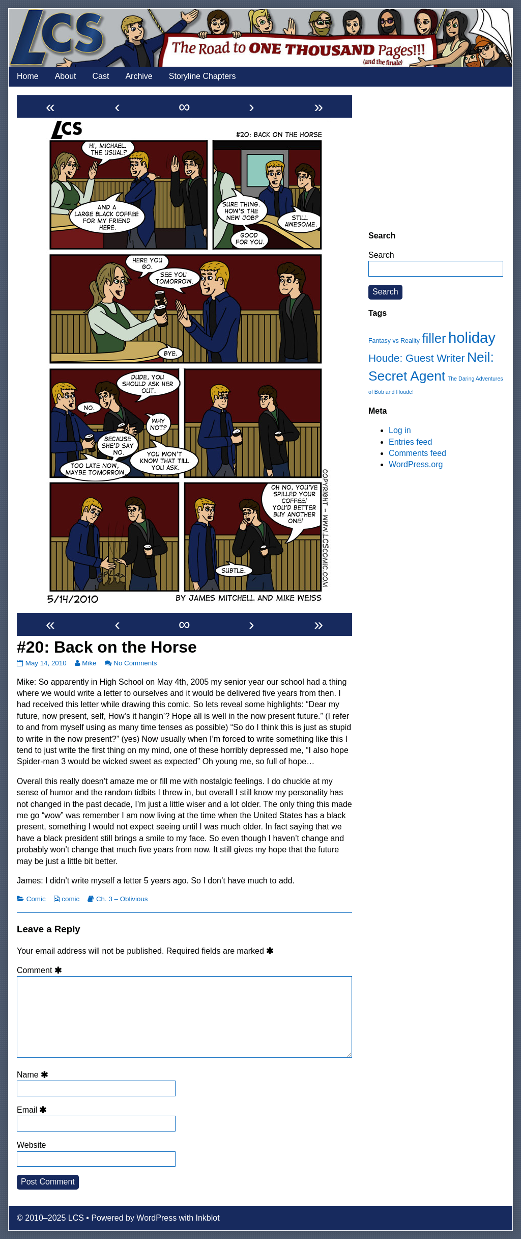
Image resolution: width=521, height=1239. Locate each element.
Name (34, 1074)
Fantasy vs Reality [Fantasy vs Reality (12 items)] (394, 340)
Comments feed (417, 453)
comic (70, 899)
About (65, 76)
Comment (41, 970)
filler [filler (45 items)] (434, 338)
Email (33, 1110)
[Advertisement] (435, 158)
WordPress (156, 1218)
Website (31, 1145)
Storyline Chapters (202, 76)
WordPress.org (416, 464)
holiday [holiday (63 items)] (472, 337)
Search (381, 255)
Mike (88, 663)
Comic (36, 899)
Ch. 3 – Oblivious (122, 899)
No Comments (135, 663)
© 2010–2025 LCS (50, 1218)
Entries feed (410, 442)
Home (28, 76)
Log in (400, 430)
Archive (138, 76)
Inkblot (208, 1218)
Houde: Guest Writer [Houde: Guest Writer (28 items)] (416, 358)
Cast (101, 76)
